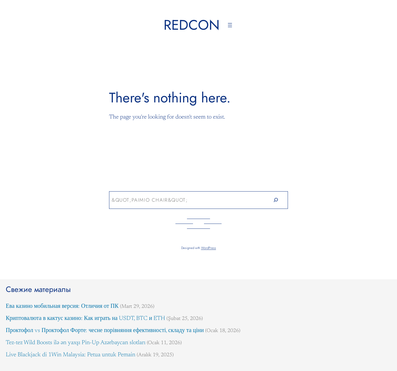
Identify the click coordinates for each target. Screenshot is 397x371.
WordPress (208, 248)
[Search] (275, 200)
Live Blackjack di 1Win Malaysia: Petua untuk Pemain (70, 355)
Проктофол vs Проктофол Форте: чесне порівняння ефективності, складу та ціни (105, 330)
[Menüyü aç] (229, 25)
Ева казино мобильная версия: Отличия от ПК (62, 306)
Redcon (192, 25)
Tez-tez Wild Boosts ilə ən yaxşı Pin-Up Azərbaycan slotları (75, 343)
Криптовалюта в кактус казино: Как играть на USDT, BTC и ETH (85, 318)
